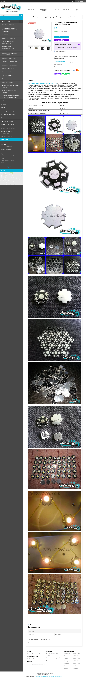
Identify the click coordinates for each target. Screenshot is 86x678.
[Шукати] (21, 15)
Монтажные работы (6, 136)
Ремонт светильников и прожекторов (7, 132)
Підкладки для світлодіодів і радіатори (44, 17)
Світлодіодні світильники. (9, 58)
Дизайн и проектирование (8, 128)
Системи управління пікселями (10, 79)
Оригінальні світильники (9, 72)
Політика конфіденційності (55, 676)
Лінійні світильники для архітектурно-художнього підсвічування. (9, 29)
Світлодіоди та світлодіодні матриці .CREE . (9, 54)
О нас (2, 100)
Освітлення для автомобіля (9, 61)
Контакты (66, 10)
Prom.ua (51, 673)
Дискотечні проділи (7, 82)
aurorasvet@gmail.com (7, 167)
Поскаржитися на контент (41, 676)
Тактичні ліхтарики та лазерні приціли (10, 86)
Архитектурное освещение (8, 111)
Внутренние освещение (8, 114)
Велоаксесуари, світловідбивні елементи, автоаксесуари (10, 96)
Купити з (61, 40)
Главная (31, 10)
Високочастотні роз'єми (9, 38)
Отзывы (3, 104)
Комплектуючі (6, 35)
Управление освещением (9, 65)
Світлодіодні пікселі (7, 75)
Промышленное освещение (9, 118)
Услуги (3, 107)
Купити (61, 37)
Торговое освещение (7, 121)
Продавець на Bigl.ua (43, 674)
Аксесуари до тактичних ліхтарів (9, 91)
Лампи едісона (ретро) (8, 68)
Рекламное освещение (7, 124)
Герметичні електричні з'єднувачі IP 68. (8, 42)
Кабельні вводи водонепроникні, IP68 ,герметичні (8, 48)
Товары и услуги (5, 21)
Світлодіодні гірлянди (8, 24)
